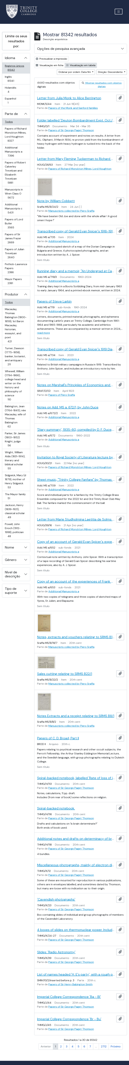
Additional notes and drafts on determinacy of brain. (76, 839)
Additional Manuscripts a (15, 151)
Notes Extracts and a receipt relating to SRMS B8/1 (75, 716)
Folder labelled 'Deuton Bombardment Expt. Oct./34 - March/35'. (76, 120)
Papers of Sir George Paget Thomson (71, 130)
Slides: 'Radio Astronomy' (56, 952)
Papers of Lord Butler (15, 223)
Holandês (13, 90)
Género (10, 560)
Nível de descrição (12, 574)
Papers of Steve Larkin (54, 301)
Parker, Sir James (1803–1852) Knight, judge (15, 439)
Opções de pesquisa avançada (61, 48)
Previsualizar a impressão (51, 58)
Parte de (11, 114)
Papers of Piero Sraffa (61, 395)
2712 (103, 1046)
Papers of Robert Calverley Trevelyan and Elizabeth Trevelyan (15, 172)
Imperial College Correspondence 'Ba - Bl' (69, 997)
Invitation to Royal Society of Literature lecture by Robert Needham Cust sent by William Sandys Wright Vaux (76, 457)
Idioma (10, 58)
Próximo (116, 1046)
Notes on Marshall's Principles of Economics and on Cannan (76, 385)
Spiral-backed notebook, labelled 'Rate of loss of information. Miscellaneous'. (76, 778)
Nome (9, 547)
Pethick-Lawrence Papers (16, 268)
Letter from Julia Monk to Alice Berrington (69, 98)
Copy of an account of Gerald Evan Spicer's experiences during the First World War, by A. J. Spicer (76, 542)
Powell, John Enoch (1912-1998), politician (14, 530)
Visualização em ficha (49, 65)
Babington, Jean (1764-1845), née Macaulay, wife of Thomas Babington (15, 416)
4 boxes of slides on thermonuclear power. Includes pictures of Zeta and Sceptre (76, 930)
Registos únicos (16, 68)
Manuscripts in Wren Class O (15, 193)
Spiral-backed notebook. (56, 808)
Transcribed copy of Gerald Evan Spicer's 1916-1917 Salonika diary (76, 231)
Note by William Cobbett (56, 201)
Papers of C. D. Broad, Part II (58, 738)
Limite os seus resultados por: (16, 41)
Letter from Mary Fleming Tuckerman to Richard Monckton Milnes (76, 159)
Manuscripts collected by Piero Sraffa (71, 211)
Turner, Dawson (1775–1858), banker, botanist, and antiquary (15, 356)
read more (43, 333)
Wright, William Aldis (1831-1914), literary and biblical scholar (15, 460)
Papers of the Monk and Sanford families (73, 108)
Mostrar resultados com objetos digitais (102, 84)
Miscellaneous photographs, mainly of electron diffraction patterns (76, 865)
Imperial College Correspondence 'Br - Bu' (69, 1019)
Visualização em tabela (80, 65)
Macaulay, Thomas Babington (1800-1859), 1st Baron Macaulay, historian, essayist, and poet (16, 325)
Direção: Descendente (110, 71)
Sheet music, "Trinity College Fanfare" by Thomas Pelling (76, 480)
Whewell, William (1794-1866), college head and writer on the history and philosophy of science (15, 385)
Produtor (11, 294)
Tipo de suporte (11, 590)
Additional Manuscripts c (15, 208)
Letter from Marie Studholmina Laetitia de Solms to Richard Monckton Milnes (76, 519)
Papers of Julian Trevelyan (16, 253)
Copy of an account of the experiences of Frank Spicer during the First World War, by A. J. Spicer (76, 581)
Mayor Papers (15, 281)
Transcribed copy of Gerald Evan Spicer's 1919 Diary (76, 349)
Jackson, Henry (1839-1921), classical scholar (15, 511)
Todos (9, 121)
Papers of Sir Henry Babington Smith (70, 984)
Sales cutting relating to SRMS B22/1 (64, 674)
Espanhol (13, 100)
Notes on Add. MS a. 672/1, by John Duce (67, 407)
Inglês (15, 79)
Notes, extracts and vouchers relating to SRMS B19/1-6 (76, 637)
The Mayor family (15, 496)
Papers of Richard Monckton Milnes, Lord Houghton (16, 135)
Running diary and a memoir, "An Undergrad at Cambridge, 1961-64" (76, 271)
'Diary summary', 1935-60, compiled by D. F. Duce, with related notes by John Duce (76, 430)
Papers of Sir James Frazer (15, 238)
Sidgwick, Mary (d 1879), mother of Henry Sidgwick (15, 481)
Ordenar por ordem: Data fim (75, 71)
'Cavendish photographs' (56, 899)
